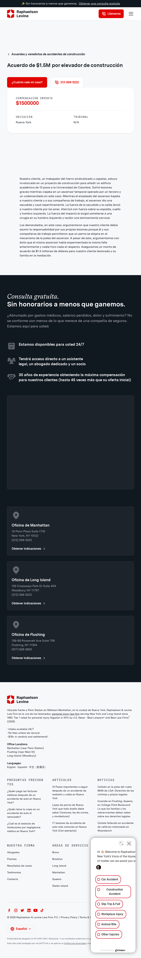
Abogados (13, 852)
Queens (56, 879)
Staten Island (60, 885)
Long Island (59, 865)
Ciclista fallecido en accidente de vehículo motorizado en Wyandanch (116, 827)
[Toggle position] (121, 842)
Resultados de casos (19, 865)
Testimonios (14, 872)
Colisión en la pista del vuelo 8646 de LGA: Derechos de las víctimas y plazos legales (116, 790)
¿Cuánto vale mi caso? (27, 82)
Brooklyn (57, 859)
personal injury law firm (66, 713)
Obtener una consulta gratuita (99, 3)
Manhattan (58, 872)
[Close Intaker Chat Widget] (129, 842)
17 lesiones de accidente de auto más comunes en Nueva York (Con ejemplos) (69, 827)
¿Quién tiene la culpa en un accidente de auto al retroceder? (23, 813)
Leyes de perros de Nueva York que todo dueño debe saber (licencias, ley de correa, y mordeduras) (70, 810)
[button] (130, 13)
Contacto (12, 879)
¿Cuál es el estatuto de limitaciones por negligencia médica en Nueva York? (23, 827)
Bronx (55, 852)
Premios (12, 859)
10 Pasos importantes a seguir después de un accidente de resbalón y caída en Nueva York (70, 792)
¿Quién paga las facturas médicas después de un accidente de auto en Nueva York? (24, 797)
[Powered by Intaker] (110, 950)
